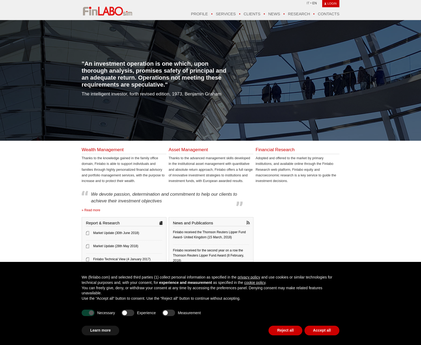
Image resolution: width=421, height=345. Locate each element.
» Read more (91, 210)
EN (314, 3)
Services (226, 14)
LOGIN (331, 3)
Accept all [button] (322, 330)
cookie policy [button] (254, 282)
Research (299, 14)
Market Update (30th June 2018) (116, 233)
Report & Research (103, 223)
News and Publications (193, 223)
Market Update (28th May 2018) (115, 246)
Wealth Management (103, 149)
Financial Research (275, 149)
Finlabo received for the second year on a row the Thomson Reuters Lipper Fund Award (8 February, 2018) (208, 255)
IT (308, 3)
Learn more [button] (100, 330)
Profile (199, 14)
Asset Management (188, 149)
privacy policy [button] (249, 277)
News (274, 14)
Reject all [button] (285, 330)
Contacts (328, 14)
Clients (252, 14)
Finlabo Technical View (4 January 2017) (122, 259)
